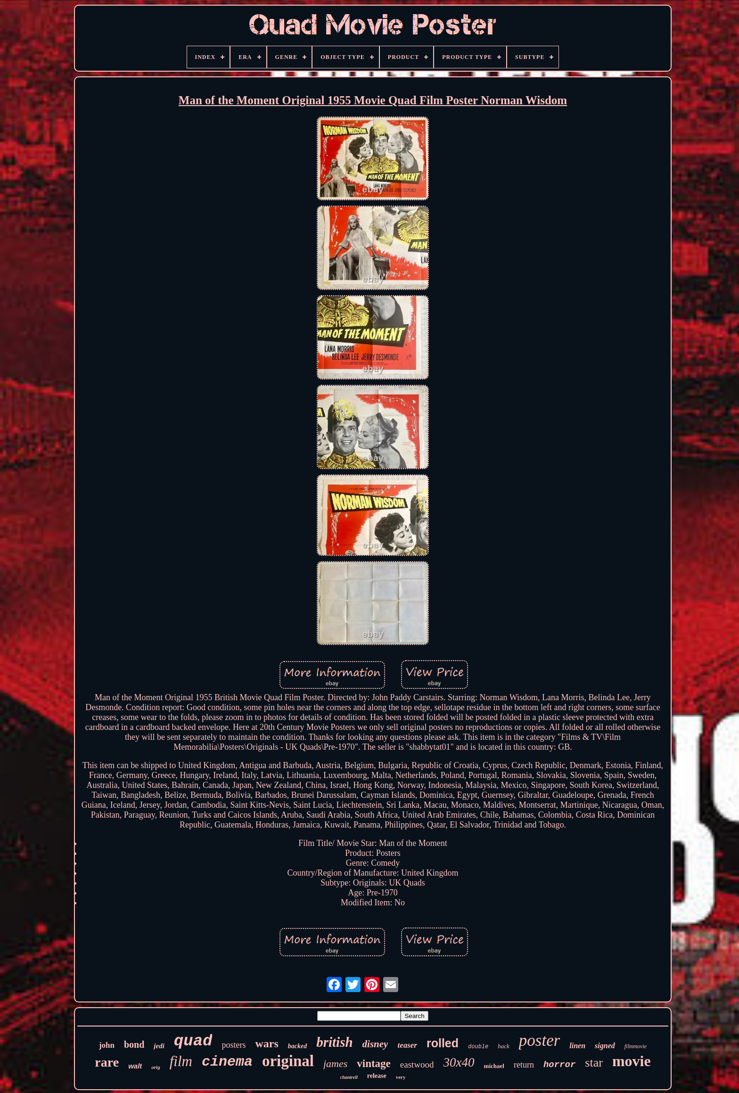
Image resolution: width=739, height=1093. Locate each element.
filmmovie (635, 1046)
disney (375, 1044)
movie (631, 1060)
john (107, 1045)
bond (134, 1044)
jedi (159, 1046)
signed (605, 1046)
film (181, 1061)
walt (135, 1066)
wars (266, 1043)
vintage (374, 1063)
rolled (443, 1043)
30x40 (459, 1062)
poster (539, 1040)
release (376, 1075)
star (594, 1062)
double (478, 1046)
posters (234, 1045)
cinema (227, 1062)
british (334, 1042)
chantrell (349, 1077)
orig (155, 1067)
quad (193, 1041)
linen (577, 1046)
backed (297, 1046)
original (288, 1060)
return (524, 1064)
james (335, 1063)
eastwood (417, 1064)
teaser (407, 1045)
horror (559, 1065)
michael (494, 1065)
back (503, 1046)
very (401, 1077)
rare (107, 1062)
